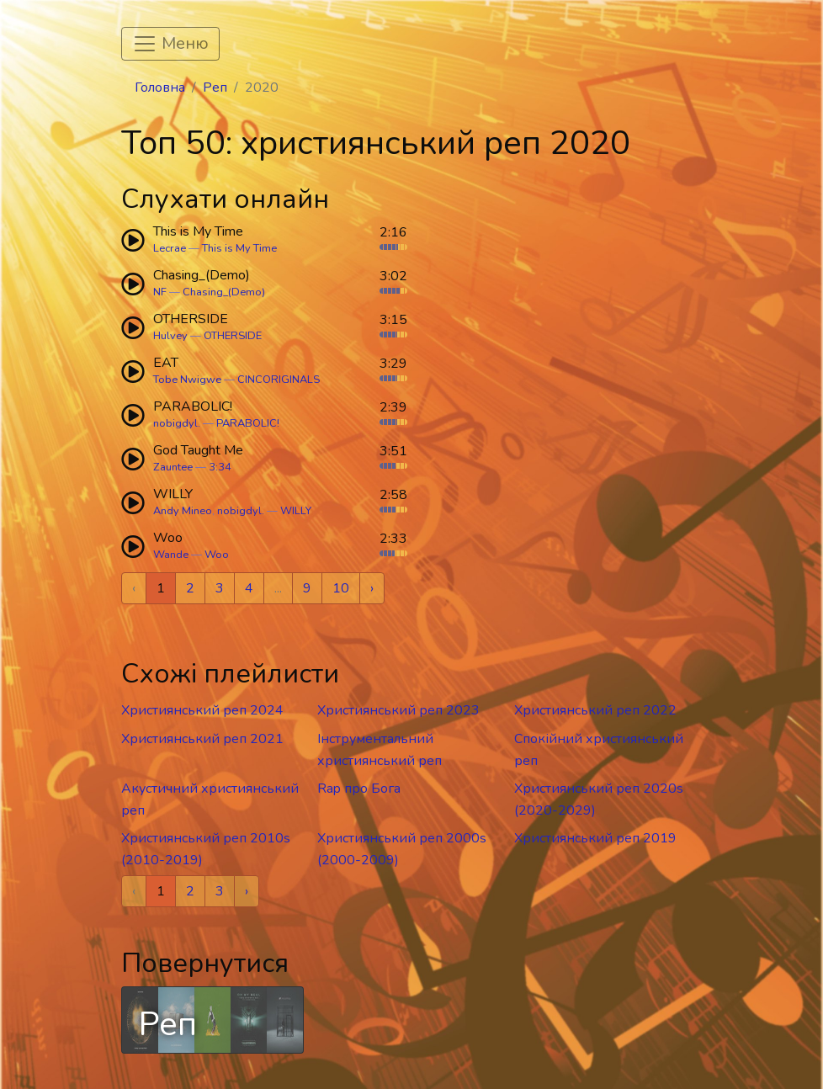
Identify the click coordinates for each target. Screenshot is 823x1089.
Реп (215, 87)
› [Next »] (372, 588)
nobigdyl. (176, 423)
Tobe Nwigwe (187, 379)
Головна (160, 87)
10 (340, 588)
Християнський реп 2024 (202, 710)
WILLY (295, 510)
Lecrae (169, 248)
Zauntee (173, 467)
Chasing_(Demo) (224, 292)
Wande (170, 554)
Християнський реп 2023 (398, 710)
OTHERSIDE (233, 335)
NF (160, 292)
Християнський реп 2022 (595, 710)
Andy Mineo (182, 510)
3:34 (220, 467)
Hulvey (170, 335)
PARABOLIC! (247, 423)
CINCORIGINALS (278, 379)
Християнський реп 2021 (202, 739)
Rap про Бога (359, 788)
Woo (216, 554)
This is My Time (239, 248)
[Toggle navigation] (170, 44)
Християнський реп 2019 (595, 838)
